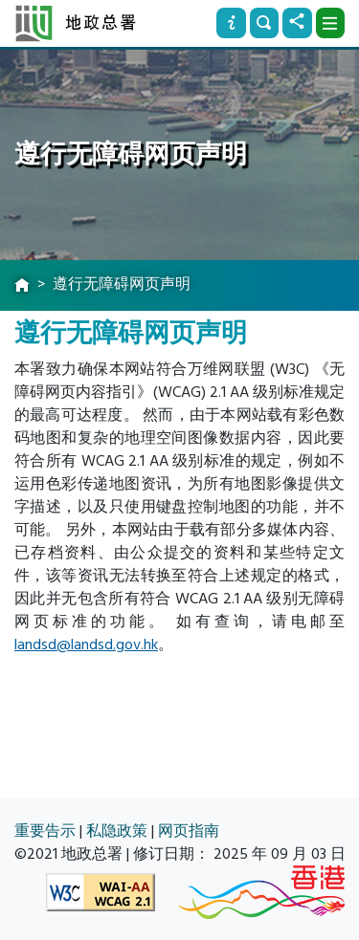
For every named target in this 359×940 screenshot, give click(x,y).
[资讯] (230, 23)
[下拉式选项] (330, 23)
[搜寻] (264, 23)
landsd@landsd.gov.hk (86, 644)
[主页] (22, 285)
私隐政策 (116, 831)
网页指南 (188, 831)
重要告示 (45, 831)
